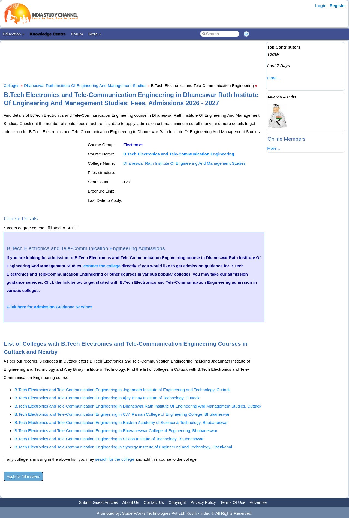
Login (320, 5)
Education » (13, 34)
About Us (130, 502)
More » (94, 34)
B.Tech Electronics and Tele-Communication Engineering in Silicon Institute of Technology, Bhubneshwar (109, 438)
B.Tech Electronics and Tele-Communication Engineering (178, 154)
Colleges (11, 85)
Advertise (258, 502)
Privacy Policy (203, 502)
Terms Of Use (232, 502)
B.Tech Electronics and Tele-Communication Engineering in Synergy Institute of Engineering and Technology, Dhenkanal (123, 447)
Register (338, 5)
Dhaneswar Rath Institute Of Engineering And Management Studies (85, 85)
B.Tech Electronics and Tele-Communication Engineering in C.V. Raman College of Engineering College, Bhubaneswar (122, 414)
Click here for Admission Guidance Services (49, 306)
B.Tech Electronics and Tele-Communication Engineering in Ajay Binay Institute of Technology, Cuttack (107, 398)
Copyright (177, 502)
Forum (77, 34)
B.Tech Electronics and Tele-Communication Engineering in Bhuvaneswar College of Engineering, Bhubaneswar (115, 430)
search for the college (114, 459)
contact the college (102, 266)
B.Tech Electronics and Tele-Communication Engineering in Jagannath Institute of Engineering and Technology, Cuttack (122, 389)
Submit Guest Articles (98, 502)
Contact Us (154, 502)
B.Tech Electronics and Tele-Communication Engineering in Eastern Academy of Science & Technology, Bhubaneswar (121, 422)
